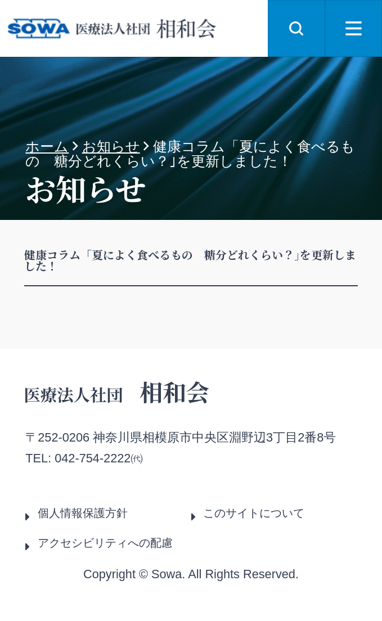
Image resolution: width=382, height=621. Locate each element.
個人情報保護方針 (83, 513)
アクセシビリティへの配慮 (105, 543)
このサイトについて (253, 513)
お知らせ (111, 146)
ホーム (47, 146)
